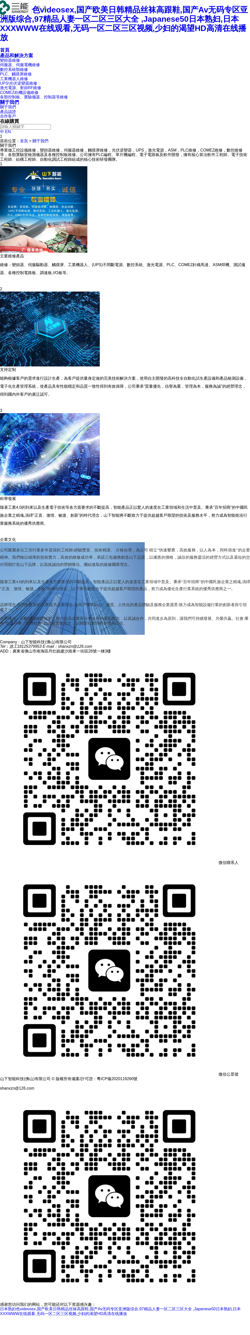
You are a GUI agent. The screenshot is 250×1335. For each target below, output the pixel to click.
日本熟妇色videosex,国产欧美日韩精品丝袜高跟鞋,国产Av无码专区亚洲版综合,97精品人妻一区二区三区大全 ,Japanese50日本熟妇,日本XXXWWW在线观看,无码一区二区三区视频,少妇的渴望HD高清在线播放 (124, 23)
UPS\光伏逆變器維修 (18, 83)
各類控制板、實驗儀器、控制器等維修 (34, 97)
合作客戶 (8, 116)
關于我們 (9, 102)
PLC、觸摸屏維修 (16, 74)
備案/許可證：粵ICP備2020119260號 (104, 1079)
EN (7, 132)
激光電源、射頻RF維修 (20, 88)
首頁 (24, 141)
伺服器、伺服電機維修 (20, 65)
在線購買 (9, 121)
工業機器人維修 (14, 79)
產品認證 (8, 112)
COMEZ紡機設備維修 (19, 92)
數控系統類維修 (14, 69)
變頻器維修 (10, 60)
